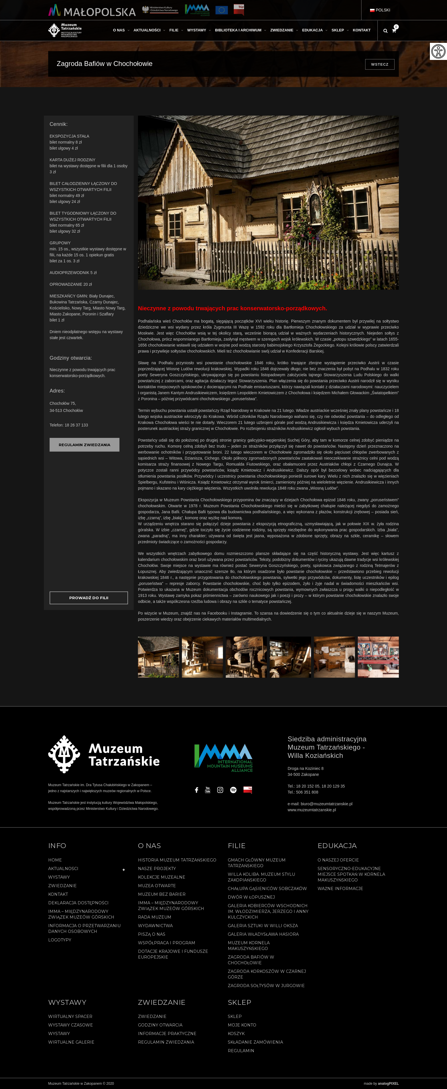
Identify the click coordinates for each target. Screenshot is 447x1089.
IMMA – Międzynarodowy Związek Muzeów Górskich (81, 914)
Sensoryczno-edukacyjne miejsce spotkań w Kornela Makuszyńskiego (351, 874)
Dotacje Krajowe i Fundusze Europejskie (173, 954)
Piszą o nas (151, 934)
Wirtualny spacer (70, 1016)
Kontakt (58, 894)
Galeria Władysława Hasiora (263, 934)
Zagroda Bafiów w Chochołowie (251, 960)
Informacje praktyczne (167, 1033)
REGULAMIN (241, 1050)
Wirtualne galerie (71, 1042)
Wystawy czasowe (70, 1025)
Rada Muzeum (154, 917)
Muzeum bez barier (162, 894)
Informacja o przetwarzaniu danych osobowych (84, 928)
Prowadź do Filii (88, 597)
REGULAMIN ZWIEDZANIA (84, 444)
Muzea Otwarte (157, 885)
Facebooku (217, 613)
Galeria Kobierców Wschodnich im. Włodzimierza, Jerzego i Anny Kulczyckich (268, 911)
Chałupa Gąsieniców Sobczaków (267, 888)
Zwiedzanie (62, 885)
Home (55, 860)
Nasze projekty (157, 868)
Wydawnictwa (155, 925)
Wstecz (380, 64)
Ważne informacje (340, 888)
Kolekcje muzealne (161, 877)
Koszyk (236, 1033)
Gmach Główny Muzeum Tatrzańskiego (257, 862)
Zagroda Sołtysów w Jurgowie (266, 985)
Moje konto (242, 1025)
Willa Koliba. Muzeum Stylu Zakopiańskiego (261, 877)
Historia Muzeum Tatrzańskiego (177, 860)
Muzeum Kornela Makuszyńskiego (249, 945)
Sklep (235, 1016)
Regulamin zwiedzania (166, 1042)
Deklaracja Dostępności (78, 902)
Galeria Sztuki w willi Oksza (263, 925)
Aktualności (63, 868)
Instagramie (241, 613)
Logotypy (59, 940)
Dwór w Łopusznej (251, 897)
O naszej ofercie (338, 860)
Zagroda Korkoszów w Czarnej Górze (267, 974)
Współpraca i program (166, 942)
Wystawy (59, 877)
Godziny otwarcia (160, 1025)
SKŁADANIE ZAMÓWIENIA (255, 1042)
